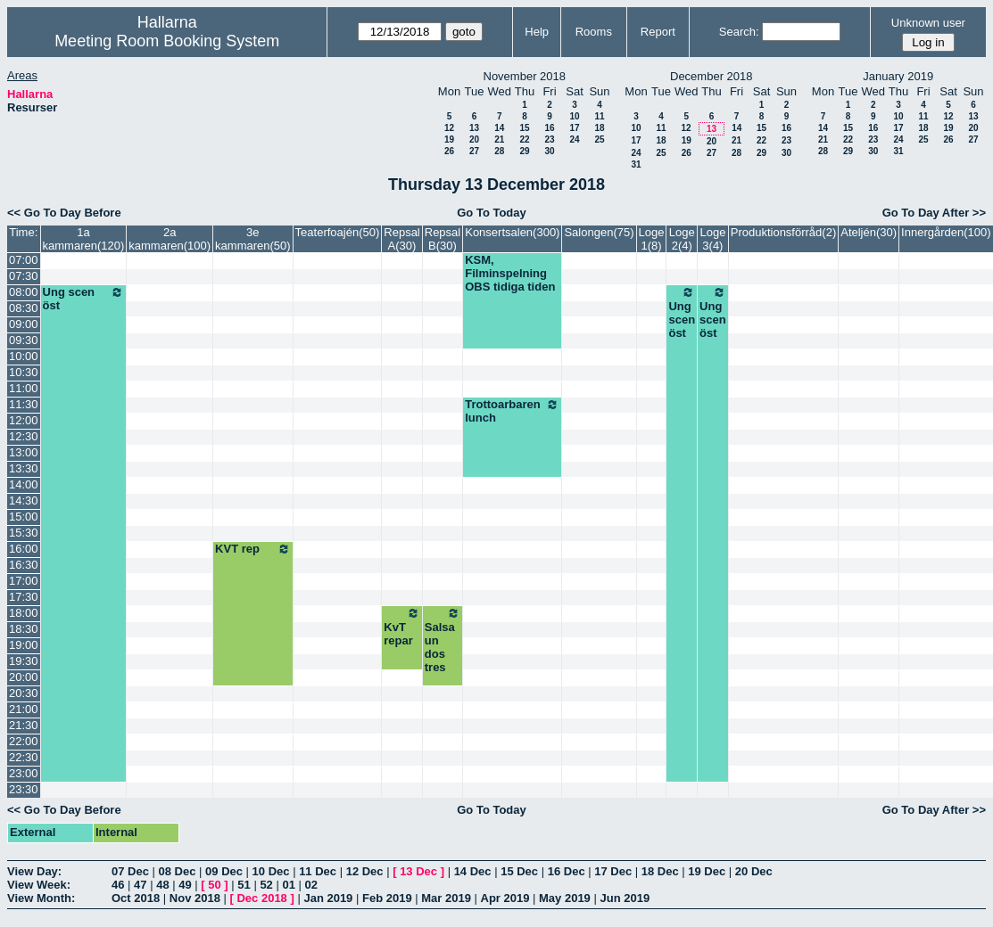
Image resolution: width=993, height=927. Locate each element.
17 (574, 128)
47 (140, 884)
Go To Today (491, 212)
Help (537, 31)
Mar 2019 (446, 898)
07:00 (23, 260)
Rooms (593, 31)
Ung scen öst (84, 298)
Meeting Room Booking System (166, 41)
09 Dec (224, 871)
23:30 (23, 789)
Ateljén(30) (868, 232)
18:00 (23, 612)
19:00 (23, 645)
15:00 (23, 516)
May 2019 (565, 898)
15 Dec (519, 871)
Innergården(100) (945, 232)
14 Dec (473, 871)
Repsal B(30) (442, 239)
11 (599, 116)
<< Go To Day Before (64, 212)
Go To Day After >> (934, 212)
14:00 (23, 484)
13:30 (23, 468)
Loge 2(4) (682, 239)
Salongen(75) (598, 232)
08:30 (23, 308)
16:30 (23, 564)
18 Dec (660, 871)
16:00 (23, 548)
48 (162, 884)
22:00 (23, 741)
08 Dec (177, 871)
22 (524, 139)
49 (184, 884)
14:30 (23, 500)
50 (214, 884)
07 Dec (130, 871)
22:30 (23, 757)
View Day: (34, 871)
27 (474, 151)
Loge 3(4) (712, 239)
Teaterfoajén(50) (337, 232)
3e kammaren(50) (253, 239)
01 (288, 884)
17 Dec (613, 871)
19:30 (23, 661)
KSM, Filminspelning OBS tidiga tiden (510, 273)
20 (474, 139)
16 (549, 128)
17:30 (23, 596)
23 (549, 139)
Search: (739, 31)
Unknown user (928, 22)
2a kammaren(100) (169, 239)
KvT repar (401, 626)
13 (474, 128)
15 (524, 128)
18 (599, 128)
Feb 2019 (387, 898)
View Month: (41, 898)
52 (266, 884)
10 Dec (271, 871)
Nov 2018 (195, 898)
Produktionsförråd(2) (784, 232)
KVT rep (253, 549)
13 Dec (418, 871)
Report (658, 31)
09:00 (23, 324)
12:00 (23, 420)
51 (243, 884)
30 (549, 151)
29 (524, 151)
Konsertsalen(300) (512, 232)
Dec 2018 (261, 898)
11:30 (23, 404)
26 (449, 151)
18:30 (23, 629)
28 (499, 151)
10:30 (23, 372)
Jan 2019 (327, 898)
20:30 (23, 693)
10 (574, 116)
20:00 (23, 677)
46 (118, 884)
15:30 (23, 532)
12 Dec (365, 871)
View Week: (38, 884)
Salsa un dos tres (442, 640)
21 (499, 139)
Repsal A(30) (401, 239)
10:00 (23, 356)
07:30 (23, 276)
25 (599, 139)
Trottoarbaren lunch (512, 411)
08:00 (23, 292)
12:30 (23, 436)
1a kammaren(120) (84, 239)
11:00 (23, 388)
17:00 (23, 580)
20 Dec (754, 871)
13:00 (23, 452)
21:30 (23, 725)
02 (311, 884)
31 (636, 164)
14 (499, 128)
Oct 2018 (136, 898)
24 (574, 139)
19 (449, 139)
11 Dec (317, 871)
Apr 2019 (505, 898)
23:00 (23, 773)
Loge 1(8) (652, 239)
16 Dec (566, 871)
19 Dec (706, 871)
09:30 (23, 340)
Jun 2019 (625, 898)
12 (449, 128)
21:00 (23, 709)
